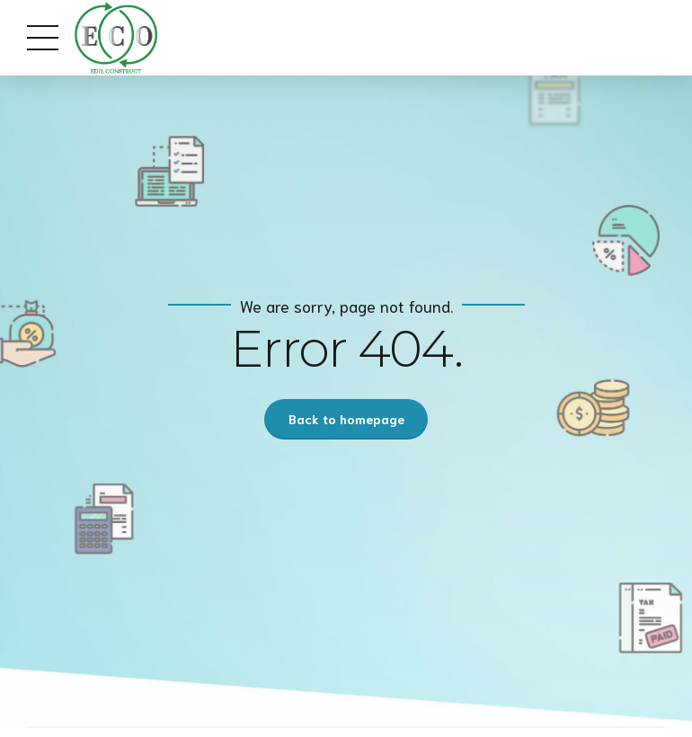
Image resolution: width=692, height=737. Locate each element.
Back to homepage (346, 419)
